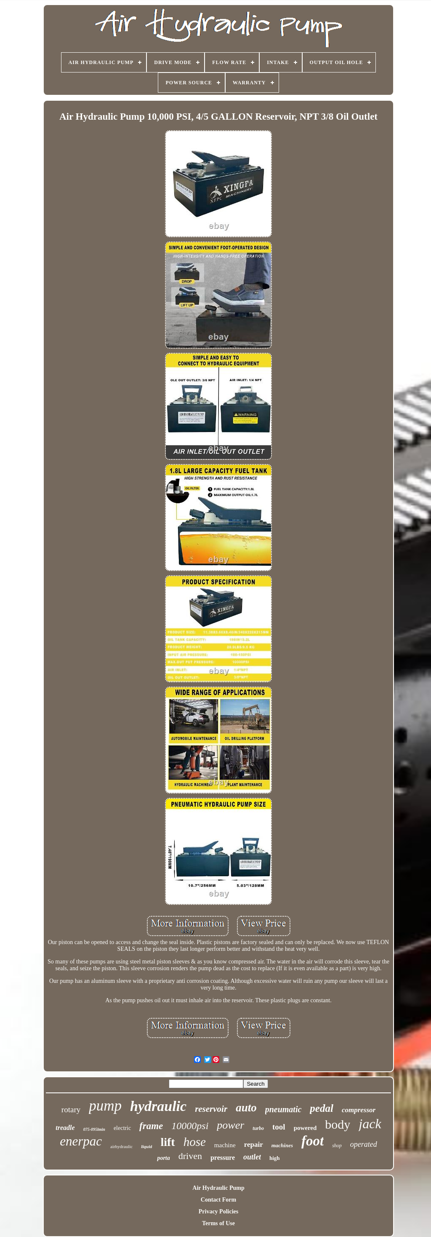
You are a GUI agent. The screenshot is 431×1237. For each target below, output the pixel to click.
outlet (252, 1157)
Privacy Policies (218, 1211)
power (230, 1125)
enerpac (81, 1141)
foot (312, 1140)
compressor (358, 1110)
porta (163, 1158)
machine (225, 1145)
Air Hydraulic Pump (218, 1188)
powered (305, 1127)
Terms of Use (218, 1223)
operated (363, 1144)
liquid (146, 1146)
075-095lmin (94, 1129)
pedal (321, 1108)
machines (282, 1145)
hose (195, 1141)
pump (105, 1105)
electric (122, 1128)
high (274, 1158)
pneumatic (283, 1109)
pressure (222, 1157)
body (337, 1124)
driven (190, 1156)
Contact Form (218, 1200)
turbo (258, 1128)
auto (246, 1107)
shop (337, 1145)
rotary (70, 1109)
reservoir (211, 1109)
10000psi (189, 1125)
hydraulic (158, 1106)
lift (167, 1141)
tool (278, 1126)
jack (370, 1123)
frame (151, 1126)
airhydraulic (121, 1146)
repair (253, 1144)
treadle (65, 1127)
